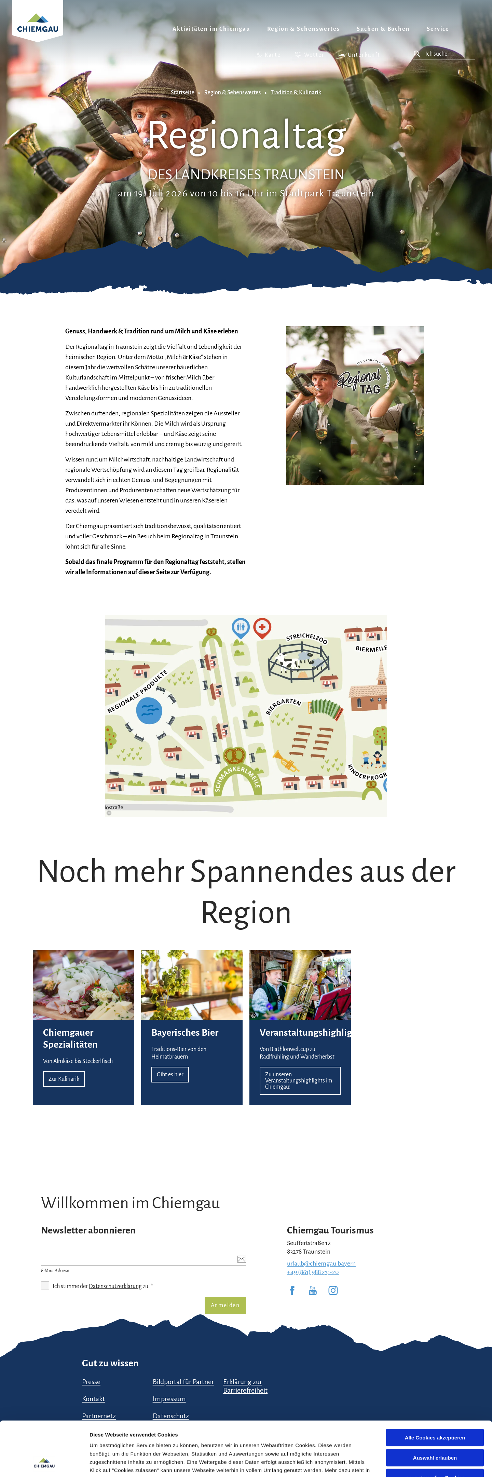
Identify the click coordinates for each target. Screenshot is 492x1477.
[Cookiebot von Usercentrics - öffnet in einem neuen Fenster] (44, 1464)
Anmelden (225, 1305)
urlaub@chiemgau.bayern (321, 1263)
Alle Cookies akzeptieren (435, 1386)
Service (438, 29)
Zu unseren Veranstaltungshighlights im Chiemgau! (300, 1027)
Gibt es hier (192, 1027)
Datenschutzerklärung (134, 1427)
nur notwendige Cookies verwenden (435, 1429)
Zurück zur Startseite (37, 29)
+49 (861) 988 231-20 (313, 1272)
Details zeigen (363, 1463)
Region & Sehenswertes (303, 29)
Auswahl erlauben (435, 1406)
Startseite (182, 92)
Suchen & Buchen (383, 29)
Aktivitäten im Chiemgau (211, 29)
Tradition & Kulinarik (296, 92)
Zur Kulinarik (83, 1027)
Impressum (214, 1436)
